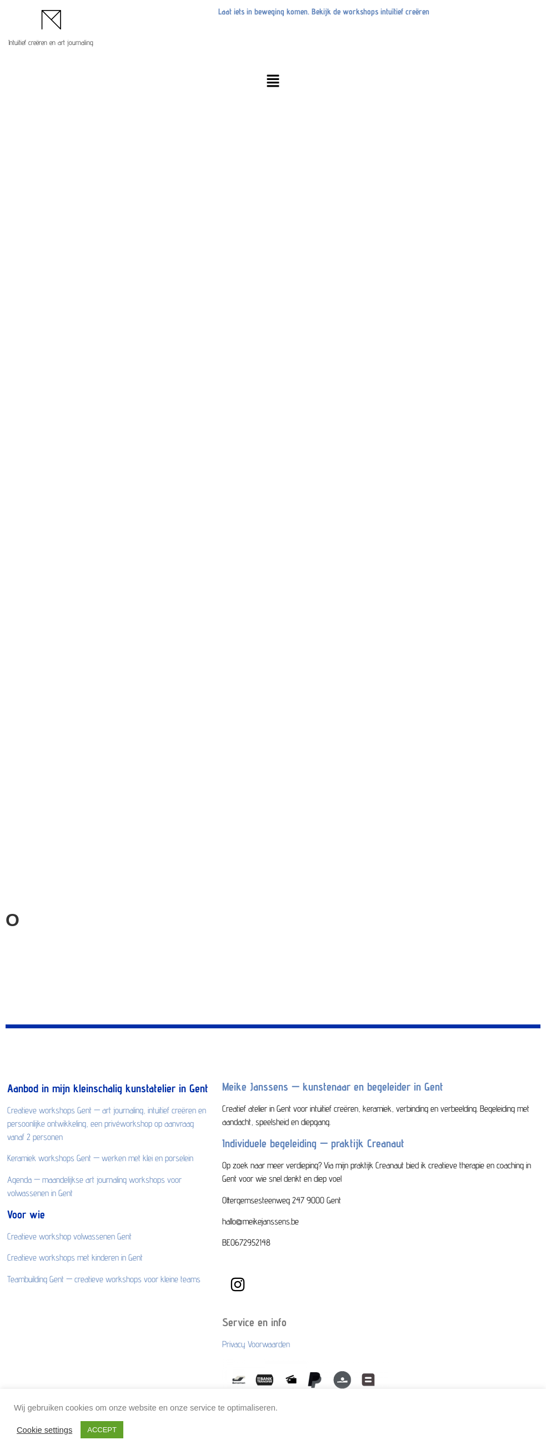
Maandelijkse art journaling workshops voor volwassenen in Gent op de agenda (162, 477)
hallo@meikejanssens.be (55, 709)
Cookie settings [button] (44, 1430)
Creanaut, (358, 946)
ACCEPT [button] (102, 1430)
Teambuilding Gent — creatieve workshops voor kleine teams (126, 572)
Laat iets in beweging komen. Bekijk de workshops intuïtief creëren (323, 11)
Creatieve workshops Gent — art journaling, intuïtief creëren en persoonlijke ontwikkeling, (181, 413)
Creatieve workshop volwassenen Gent (82, 529)
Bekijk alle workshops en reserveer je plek (88, 593)
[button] (273, 81)
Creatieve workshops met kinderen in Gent (89, 550)
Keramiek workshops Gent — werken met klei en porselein (121, 456)
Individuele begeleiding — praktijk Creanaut (313, 1143)
